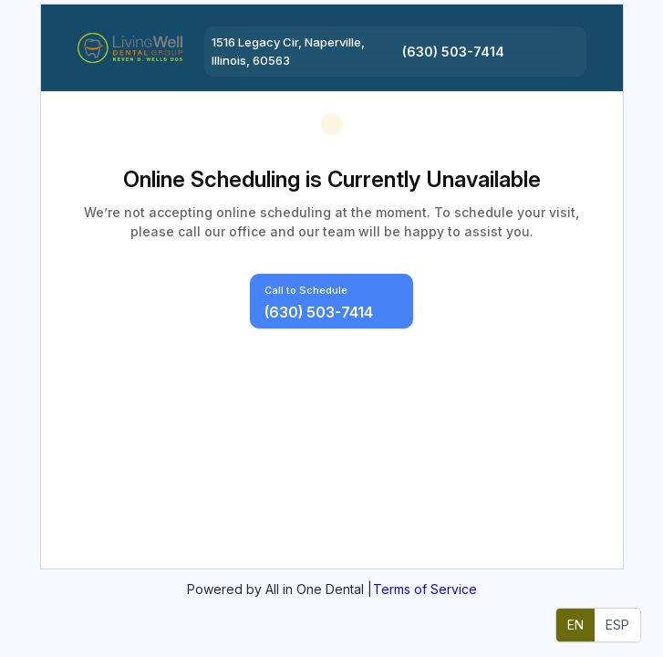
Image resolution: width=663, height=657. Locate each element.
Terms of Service (425, 589)
